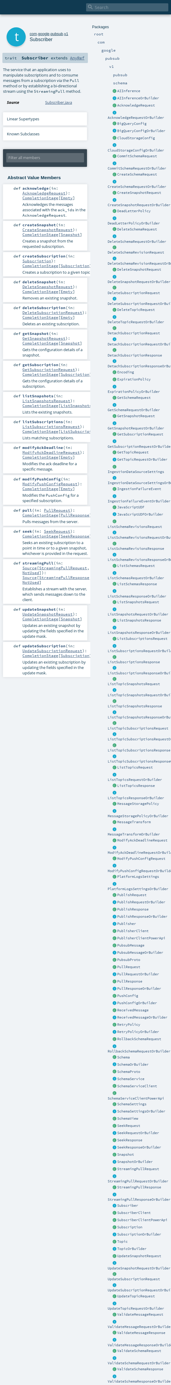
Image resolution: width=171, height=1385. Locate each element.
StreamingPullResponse (139, 1187)
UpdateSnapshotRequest (139, 1256)
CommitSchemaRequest (137, 156)
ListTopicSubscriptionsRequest (138, 728)
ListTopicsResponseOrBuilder (136, 798)
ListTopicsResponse (136, 786)
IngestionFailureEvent (139, 489)
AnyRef (77, 58)
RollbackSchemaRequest (139, 1039)
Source (29, 567)
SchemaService (130, 1079)
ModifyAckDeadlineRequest (142, 840)
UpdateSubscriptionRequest (134, 1279)
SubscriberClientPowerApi (142, 1220)
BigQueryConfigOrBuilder (141, 131)
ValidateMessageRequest (140, 1314)
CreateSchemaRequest (137, 174)
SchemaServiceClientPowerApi (136, 1098)
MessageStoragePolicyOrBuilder (138, 816)
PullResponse (129, 981)
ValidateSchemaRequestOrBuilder (139, 1363)
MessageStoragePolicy (138, 804)
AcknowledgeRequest (136, 105)
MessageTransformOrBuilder (134, 834)
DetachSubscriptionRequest (134, 333)
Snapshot (125, 1154)
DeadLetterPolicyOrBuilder (134, 223)
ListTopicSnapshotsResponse (135, 706)
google (43, 34)
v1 (66, 34)
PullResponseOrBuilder (139, 988)
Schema (123, 1057)
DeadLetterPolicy (134, 211)
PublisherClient (133, 931)
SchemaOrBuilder (133, 1064)
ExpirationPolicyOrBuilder (134, 392)
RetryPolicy (128, 1024)
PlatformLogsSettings (138, 877)
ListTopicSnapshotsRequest (134, 684)
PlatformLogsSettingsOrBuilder (138, 889)
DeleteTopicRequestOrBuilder (136, 322)
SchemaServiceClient (137, 1086)
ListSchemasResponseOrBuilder (137, 596)
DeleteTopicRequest (136, 310)
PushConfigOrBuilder (137, 1003)
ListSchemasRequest (136, 566)
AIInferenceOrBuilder (138, 98)
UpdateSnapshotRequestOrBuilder (139, 1268)
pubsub (57, 34)
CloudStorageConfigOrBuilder (136, 150)
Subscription (129, 1227)
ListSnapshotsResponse (139, 620)
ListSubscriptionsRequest (142, 639)
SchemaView (127, 1118)
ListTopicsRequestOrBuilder (135, 780)
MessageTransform (134, 822)
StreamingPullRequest (138, 1169)
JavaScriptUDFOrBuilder (140, 514)
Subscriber (127, 1205)
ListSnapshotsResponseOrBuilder (139, 633)
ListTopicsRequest (135, 767)
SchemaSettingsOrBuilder (141, 1111)
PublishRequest (131, 895)
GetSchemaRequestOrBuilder (134, 410)
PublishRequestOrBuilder (141, 902)
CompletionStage (40, 197)
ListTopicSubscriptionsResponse (139, 750)
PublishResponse (133, 909)
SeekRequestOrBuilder (138, 1133)
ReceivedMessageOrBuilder (142, 1017)
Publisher (126, 924)
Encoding (125, 372)
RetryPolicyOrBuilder (138, 1032)
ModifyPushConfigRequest (141, 859)
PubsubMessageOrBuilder (140, 952)
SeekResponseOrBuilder (139, 1147)
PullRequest (128, 967)
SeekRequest (128, 1126)
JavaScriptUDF (130, 507)
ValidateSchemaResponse (140, 1369)
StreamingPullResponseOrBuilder (139, 1199)
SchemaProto (128, 1072)
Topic (122, 1241)
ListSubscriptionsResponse (134, 662)
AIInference (128, 91)
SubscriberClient (134, 1213)
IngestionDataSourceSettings (136, 472)
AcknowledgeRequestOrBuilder (136, 118)
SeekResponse (129, 1140)
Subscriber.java (58, 102)
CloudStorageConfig (136, 138)
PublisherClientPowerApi (141, 938)
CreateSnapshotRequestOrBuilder (139, 205)
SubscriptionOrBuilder (139, 1234)
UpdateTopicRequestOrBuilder (136, 1308)
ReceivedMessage (133, 1010)
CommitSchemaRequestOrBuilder (137, 168)
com (33, 34)
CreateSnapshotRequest (139, 193)
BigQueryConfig (131, 124)
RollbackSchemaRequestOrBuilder (139, 1051)
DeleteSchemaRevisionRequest (136, 252)
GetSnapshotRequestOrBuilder (136, 428)
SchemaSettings (131, 1104)
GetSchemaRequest (134, 398)
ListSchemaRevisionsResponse (136, 548)
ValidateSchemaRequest (139, 1351)
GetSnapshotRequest (136, 416)
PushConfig (127, 996)
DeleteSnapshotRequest (139, 269)
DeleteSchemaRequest (137, 229)
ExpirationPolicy (134, 379)
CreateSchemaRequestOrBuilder (137, 187)
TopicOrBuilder (131, 1249)
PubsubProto (128, 960)
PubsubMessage (130, 945)
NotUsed (30, 572)
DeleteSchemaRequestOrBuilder (137, 241)
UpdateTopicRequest (136, 1296)
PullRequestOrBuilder (138, 974)
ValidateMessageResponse (141, 1333)
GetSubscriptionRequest (140, 434)
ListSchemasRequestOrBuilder (136, 578)
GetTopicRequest (133, 452)
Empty (67, 197)
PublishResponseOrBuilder (142, 916)
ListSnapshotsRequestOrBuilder (138, 614)
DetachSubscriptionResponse (135, 355)
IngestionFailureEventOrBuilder (139, 501)
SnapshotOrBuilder (135, 1162)
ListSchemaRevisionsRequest (135, 527)
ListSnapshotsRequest (138, 602)
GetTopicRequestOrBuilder (142, 459)
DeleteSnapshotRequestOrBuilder (139, 282)
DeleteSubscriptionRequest (134, 293)
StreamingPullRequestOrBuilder (138, 1181)
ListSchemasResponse (137, 584)
